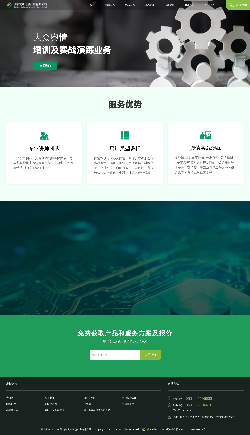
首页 (92, 5)
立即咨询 (45, 65)
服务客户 (189, 5)
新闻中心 (110, 5)
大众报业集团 (129, 397)
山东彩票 (11, 404)
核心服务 (150, 5)
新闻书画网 (51, 404)
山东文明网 (90, 397)
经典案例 (169, 5)
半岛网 (87, 404)
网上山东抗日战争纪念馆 (97, 410)
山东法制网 (12, 410)
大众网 (10, 397)
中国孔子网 (128, 404)
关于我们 (209, 5)
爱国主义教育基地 (54, 410)
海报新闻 (50, 397)
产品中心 (130, 5)
